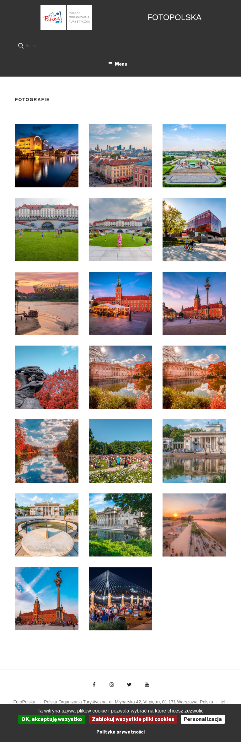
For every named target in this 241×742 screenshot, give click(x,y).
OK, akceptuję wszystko (51, 719)
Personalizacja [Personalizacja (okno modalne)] (203, 719)
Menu (117, 64)
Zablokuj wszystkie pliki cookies (133, 719)
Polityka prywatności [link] (120, 731)
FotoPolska (174, 17)
